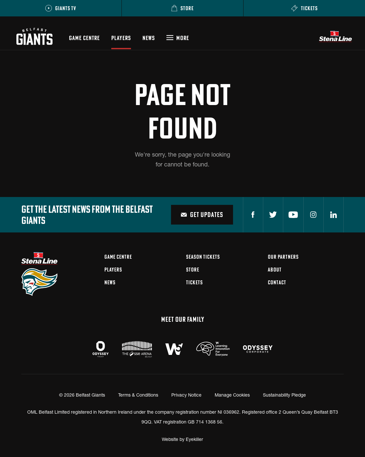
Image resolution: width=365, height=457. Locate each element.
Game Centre (84, 38)
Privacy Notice (186, 395)
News (148, 38)
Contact (277, 282)
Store (192, 269)
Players (121, 38)
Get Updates (202, 214)
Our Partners (283, 256)
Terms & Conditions (138, 395)
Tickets (194, 282)
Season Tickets (203, 256)
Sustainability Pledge (284, 395)
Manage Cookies (232, 395)
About (275, 269)
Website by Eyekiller (182, 439)
